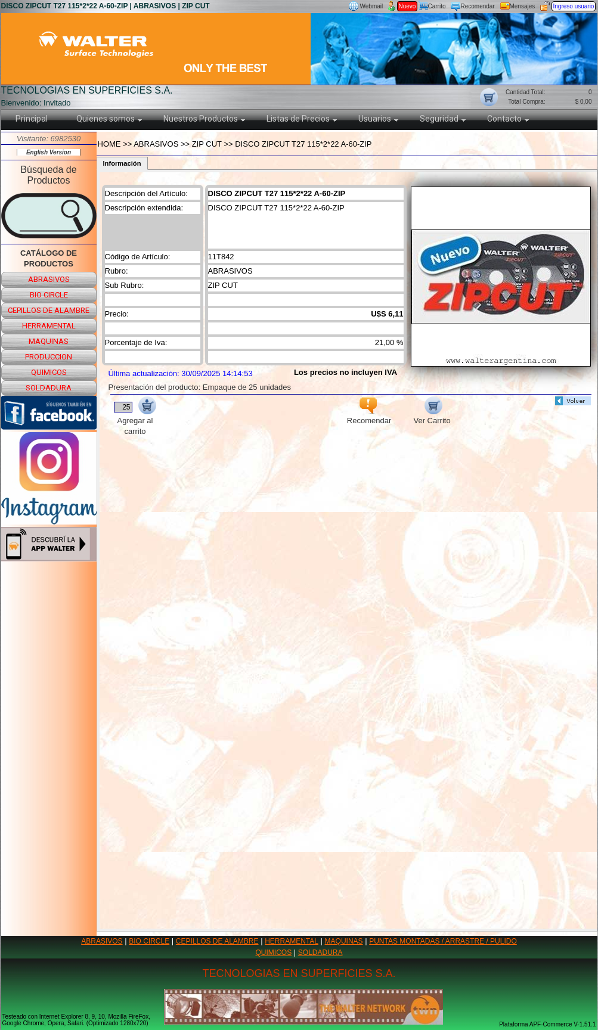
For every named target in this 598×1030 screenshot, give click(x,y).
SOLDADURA (320, 952)
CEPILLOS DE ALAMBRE (217, 941)
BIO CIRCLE (149, 941)
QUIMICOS (274, 952)
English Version (48, 152)
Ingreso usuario (573, 6)
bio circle (49, 294)
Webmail (371, 6)
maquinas (49, 341)
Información (122, 163)
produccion (48, 356)
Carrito (437, 6)
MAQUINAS (344, 941)
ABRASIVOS (101, 941)
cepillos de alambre (48, 310)
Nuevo (407, 6)
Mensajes (522, 6)
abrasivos (49, 279)
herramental (49, 325)
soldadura (49, 387)
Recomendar (478, 6)
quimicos (49, 372)
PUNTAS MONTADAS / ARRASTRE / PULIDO (443, 941)
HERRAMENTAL (291, 941)
